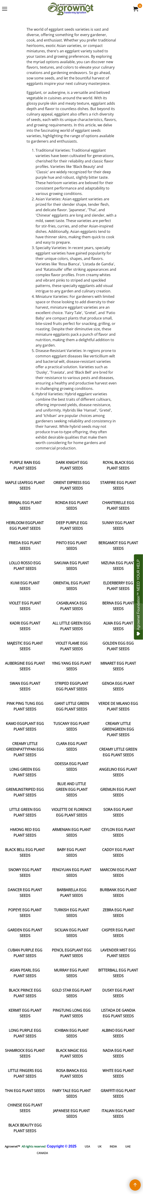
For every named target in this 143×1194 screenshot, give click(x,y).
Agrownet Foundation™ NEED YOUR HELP (138, 597)
